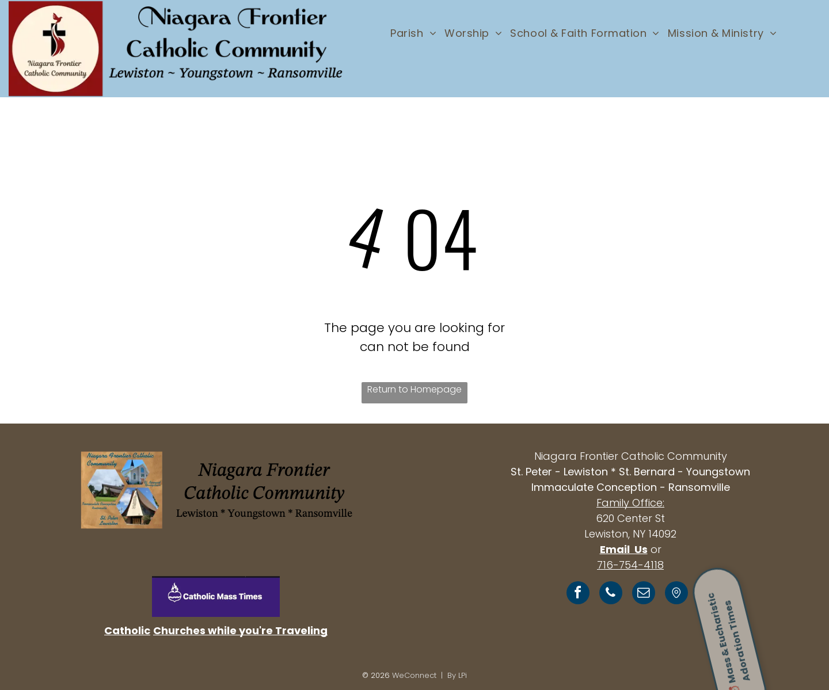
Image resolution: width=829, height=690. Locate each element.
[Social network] (676, 594)
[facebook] (578, 594)
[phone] (610, 594)
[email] (643, 594)
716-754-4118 (630, 565)
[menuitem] (413, 33)
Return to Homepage (414, 389)
